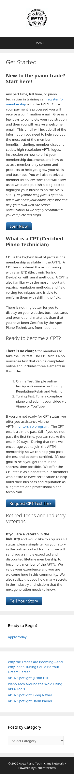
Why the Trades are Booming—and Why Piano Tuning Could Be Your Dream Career (35, 667)
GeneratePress (45, 768)
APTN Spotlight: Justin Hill (28, 678)
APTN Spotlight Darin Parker (30, 701)
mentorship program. (32, 426)
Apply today (17, 637)
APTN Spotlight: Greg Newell (30, 695)
